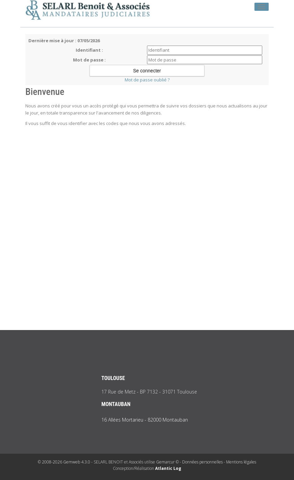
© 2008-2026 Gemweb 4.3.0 (64, 462)
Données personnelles (202, 462)
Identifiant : (89, 50)
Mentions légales (241, 462)
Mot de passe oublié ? (147, 80)
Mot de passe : (89, 60)
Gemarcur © (167, 462)
